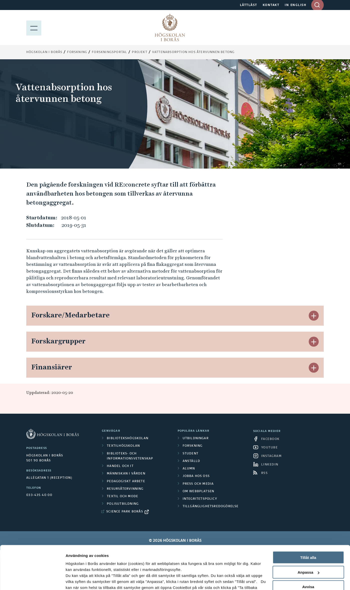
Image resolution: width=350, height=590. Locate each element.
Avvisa (308, 548)
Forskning (77, 52)
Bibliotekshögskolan (127, 438)
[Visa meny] (33, 27)
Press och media (198, 484)
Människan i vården (126, 473)
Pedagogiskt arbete (126, 481)
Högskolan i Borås (44, 52)
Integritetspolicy (200, 499)
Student (190, 453)
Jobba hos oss (196, 476)
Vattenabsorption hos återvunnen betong (193, 52)
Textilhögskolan (123, 446)
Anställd (191, 461)
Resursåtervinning (125, 489)
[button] (314, 316)
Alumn (189, 468)
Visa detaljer (77, 580)
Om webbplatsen (198, 491)
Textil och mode (122, 496)
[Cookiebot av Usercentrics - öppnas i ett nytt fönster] (32, 580)
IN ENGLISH (295, 5)
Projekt (139, 52)
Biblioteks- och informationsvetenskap (130, 456)
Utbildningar (196, 438)
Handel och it (120, 466)
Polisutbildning (123, 504)
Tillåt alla (308, 519)
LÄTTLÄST (248, 5)
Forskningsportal (109, 52)
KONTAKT (271, 5)
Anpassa (308, 534)
